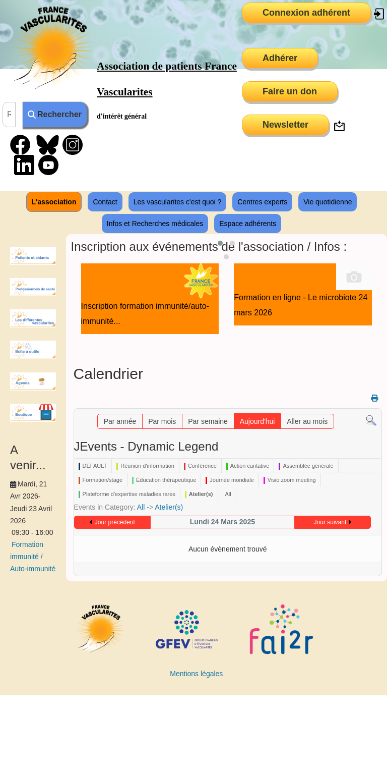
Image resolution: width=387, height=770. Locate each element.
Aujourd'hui (257, 421)
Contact (105, 202)
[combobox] (9, 114)
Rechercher (55, 114)
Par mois (162, 421)
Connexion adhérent (306, 13)
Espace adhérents (247, 223)
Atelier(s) (169, 507)
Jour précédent (115, 522)
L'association (54, 202)
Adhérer (280, 58)
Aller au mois (307, 421)
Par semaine (208, 421)
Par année (120, 421)
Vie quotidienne (327, 202)
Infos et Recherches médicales (155, 223)
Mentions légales (196, 674)
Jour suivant (330, 522)
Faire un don (290, 91)
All (141, 507)
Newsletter (285, 125)
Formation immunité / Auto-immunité (32, 556)
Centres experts (262, 202)
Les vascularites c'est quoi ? (178, 202)
